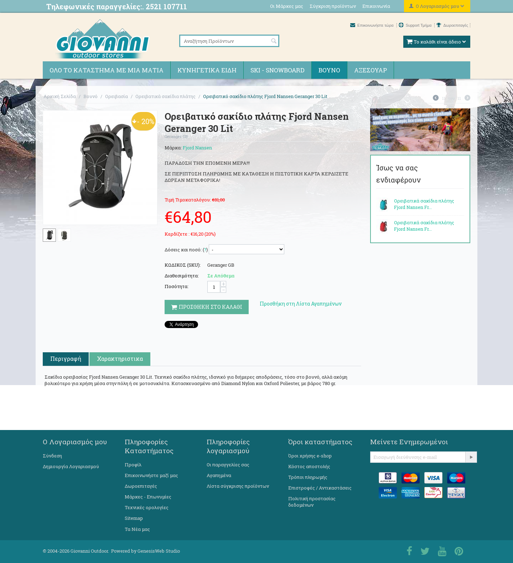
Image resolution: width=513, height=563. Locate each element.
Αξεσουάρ (370, 70)
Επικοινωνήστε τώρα (372, 25)
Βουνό (329, 70)
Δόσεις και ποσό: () (186, 249)
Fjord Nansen (197, 147)
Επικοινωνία (376, 6)
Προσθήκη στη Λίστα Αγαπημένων (301, 303)
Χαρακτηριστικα (120, 358)
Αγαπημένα (219, 475)
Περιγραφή (65, 358)
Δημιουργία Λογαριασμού (71, 466)
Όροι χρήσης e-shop (310, 455)
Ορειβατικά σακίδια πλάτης (165, 96)
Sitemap (134, 518)
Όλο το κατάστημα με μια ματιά (107, 70)
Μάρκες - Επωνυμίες (148, 496)
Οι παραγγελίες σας (228, 464)
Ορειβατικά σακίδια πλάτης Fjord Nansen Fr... (424, 204)
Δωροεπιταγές (452, 25)
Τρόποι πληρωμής (307, 477)
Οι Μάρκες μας (286, 6)
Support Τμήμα (416, 25)
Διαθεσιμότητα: (182, 275)
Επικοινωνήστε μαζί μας (151, 475)
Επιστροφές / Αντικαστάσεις (320, 488)
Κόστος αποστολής (309, 466)
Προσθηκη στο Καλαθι (206, 306)
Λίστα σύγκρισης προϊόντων (238, 486)
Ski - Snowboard (277, 70)
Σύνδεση (52, 455)
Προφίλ (133, 464)
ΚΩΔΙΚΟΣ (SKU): (183, 265)
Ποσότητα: (176, 286)
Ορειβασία (116, 96)
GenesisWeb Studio (159, 551)
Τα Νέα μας (137, 529)
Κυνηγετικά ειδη (207, 70)
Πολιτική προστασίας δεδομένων (312, 501)
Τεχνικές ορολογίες (147, 507)
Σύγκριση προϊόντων (333, 6)
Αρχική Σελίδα (59, 96)
